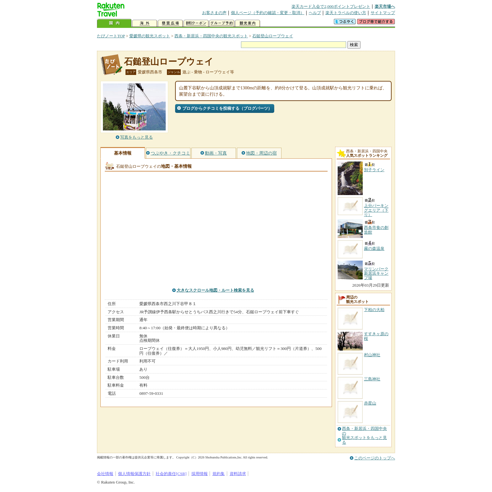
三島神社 (372, 379)
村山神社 (372, 354)
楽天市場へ (385, 6)
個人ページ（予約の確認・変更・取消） (267, 12)
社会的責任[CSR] (171, 473)
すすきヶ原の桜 (376, 336)
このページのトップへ (374, 458)
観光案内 (247, 23)
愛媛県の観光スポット (149, 36)
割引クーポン (196, 23)
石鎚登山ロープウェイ (272, 36)
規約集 (218, 473)
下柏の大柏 (374, 309)
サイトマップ (383, 12)
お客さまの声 (214, 12)
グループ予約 (221, 23)
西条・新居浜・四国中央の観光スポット (211, 36)
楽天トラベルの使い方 (345, 12)
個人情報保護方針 (134, 473)
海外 (144, 23)
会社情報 (105, 473)
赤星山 (370, 403)
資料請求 (238, 473)
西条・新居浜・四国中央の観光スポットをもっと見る (364, 435)
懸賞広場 (170, 23)
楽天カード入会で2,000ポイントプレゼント (330, 6)
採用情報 (199, 473)
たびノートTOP (111, 36)
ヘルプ (315, 12)
